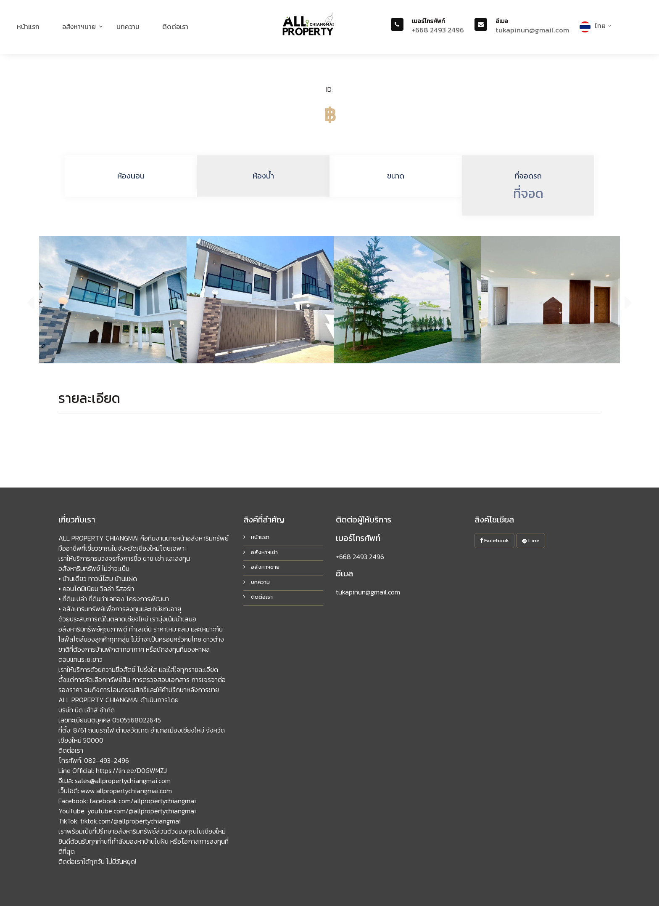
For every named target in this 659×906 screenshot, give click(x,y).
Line (531, 540)
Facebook (494, 540)
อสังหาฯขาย (79, 26)
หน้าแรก (28, 26)
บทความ (128, 26)
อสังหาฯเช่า (260, 552)
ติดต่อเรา (175, 26)
